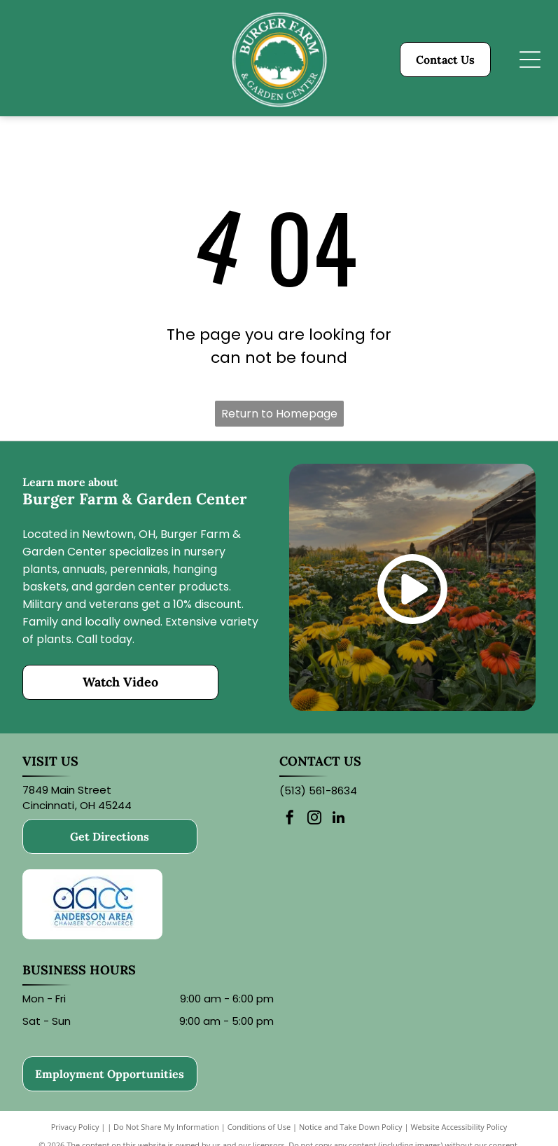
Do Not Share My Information (166, 1126)
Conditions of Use (259, 1126)
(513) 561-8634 (318, 790)
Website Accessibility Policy (458, 1126)
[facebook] (289, 819)
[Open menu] (529, 59)
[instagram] (314, 819)
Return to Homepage (279, 414)
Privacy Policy (75, 1126)
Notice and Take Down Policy (351, 1126)
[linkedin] (338, 819)
